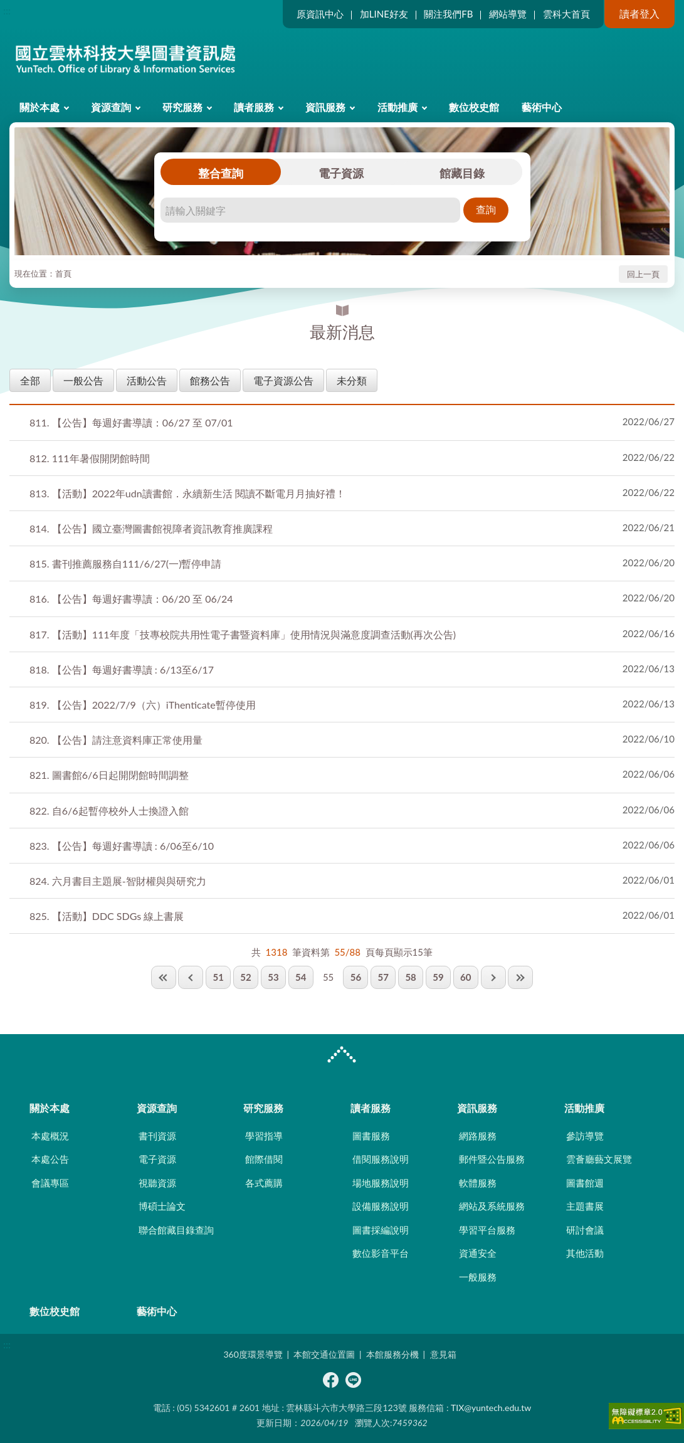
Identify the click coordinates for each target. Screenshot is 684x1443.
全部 (30, 380)
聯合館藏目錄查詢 (176, 1229)
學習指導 (264, 1135)
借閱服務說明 (380, 1159)
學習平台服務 (487, 1229)
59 (438, 977)
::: (7, 10)
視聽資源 (157, 1182)
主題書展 (585, 1206)
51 (218, 977)
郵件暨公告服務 (492, 1159)
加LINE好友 (384, 13)
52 (245, 977)
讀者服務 (254, 107)
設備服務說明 (380, 1206)
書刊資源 (157, 1135)
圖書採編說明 (380, 1229)
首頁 (63, 273)
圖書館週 (585, 1182)
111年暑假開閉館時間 (89, 458)
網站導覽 (508, 13)
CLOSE (341, 1056)
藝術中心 (542, 107)
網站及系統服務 (492, 1206)
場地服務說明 (380, 1182)
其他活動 (585, 1253)
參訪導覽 (585, 1135)
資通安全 (478, 1253)
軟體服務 (478, 1182)
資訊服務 (325, 107)
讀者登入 (639, 13)
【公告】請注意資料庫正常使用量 (116, 740)
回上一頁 (643, 274)
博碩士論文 (162, 1206)
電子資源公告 (283, 380)
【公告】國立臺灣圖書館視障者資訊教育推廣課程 (151, 528)
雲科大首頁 (566, 13)
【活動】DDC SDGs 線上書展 (106, 916)
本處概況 (50, 1135)
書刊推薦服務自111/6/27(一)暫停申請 (125, 563)
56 (355, 977)
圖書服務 (371, 1135)
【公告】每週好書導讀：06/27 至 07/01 (131, 422)
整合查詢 (220, 173)
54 (300, 977)
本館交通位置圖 (324, 1354)
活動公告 (147, 380)
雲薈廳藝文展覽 (599, 1159)
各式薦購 (264, 1182)
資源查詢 (111, 107)
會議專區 (50, 1182)
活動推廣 (397, 107)
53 (273, 977)
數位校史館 (474, 107)
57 (383, 977)
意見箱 (443, 1354)
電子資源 (341, 173)
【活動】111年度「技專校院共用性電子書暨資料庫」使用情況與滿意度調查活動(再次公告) (242, 634)
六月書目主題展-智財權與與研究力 (117, 881)
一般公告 (83, 380)
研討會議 (585, 1229)
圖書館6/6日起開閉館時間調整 (109, 775)
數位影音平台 (380, 1253)
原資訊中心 (320, 13)
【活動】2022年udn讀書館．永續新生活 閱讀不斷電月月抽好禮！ (187, 493)
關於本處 (39, 107)
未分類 (352, 380)
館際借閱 (264, 1159)
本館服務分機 (392, 1354)
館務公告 (210, 380)
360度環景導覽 (252, 1354)
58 (410, 977)
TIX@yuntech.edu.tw (491, 1407)
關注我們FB (448, 13)
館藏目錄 (462, 173)
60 (465, 977)
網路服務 (478, 1135)
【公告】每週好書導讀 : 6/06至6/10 (121, 846)
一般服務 (478, 1276)
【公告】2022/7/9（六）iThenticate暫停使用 (142, 705)
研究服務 (182, 107)
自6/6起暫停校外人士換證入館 (109, 811)
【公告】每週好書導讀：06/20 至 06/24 (131, 599)
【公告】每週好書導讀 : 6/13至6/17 (121, 669)
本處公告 (50, 1159)
